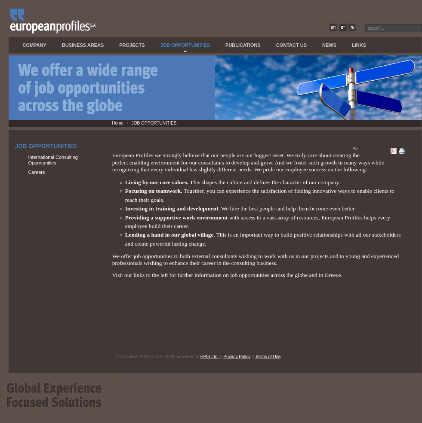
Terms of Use (268, 356)
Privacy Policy (236, 356)
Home (117, 123)
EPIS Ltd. (209, 356)
